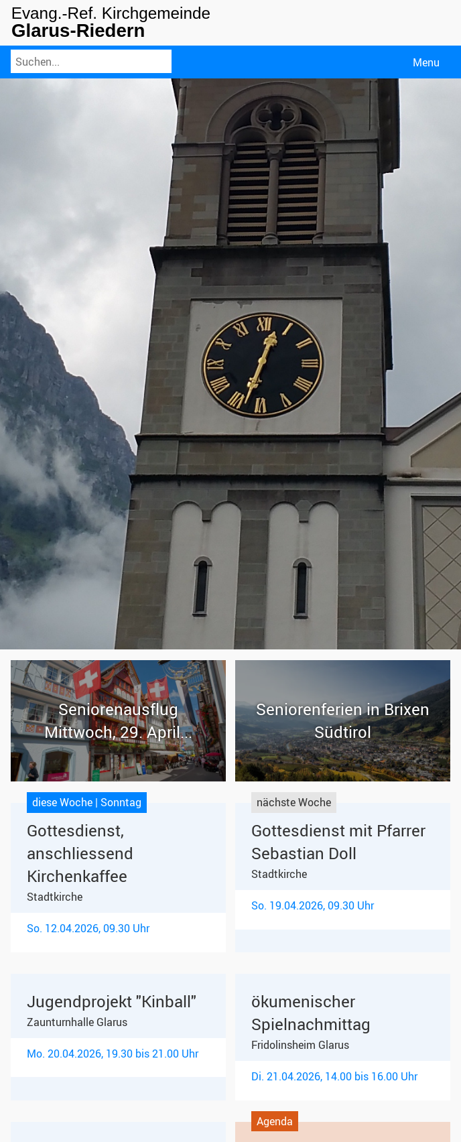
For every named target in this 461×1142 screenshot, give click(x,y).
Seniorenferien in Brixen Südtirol (343, 720)
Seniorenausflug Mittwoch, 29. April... (118, 720)
